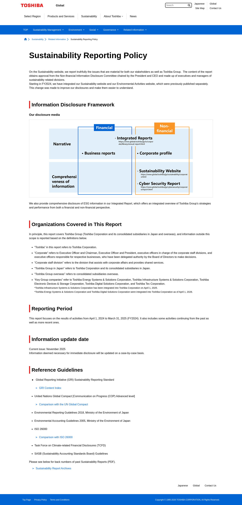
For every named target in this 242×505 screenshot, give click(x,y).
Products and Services (61, 16)
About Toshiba (113, 16)
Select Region (32, 16)
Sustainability (89, 16)
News (133, 16)
